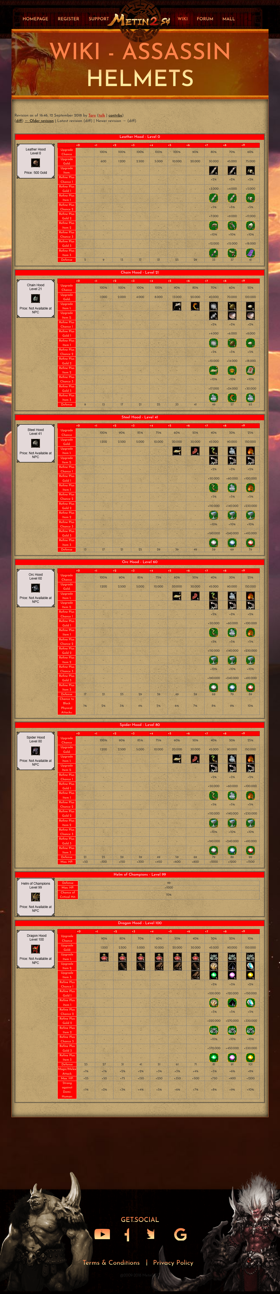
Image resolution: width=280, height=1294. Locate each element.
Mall (228, 19)
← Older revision (39, 121)
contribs (115, 115)
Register (68, 19)
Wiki (182, 19)
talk (101, 115)
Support (99, 19)
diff (19, 121)
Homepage (35, 19)
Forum (205, 19)
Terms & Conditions (112, 1264)
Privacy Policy (173, 1264)
